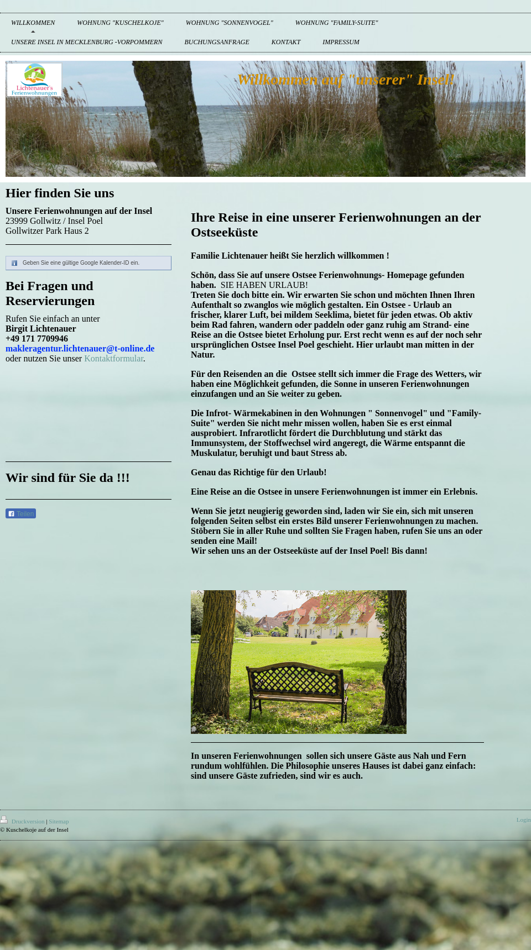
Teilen (21, 514)
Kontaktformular (113, 358)
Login (524, 819)
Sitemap (59, 821)
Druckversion (23, 821)
